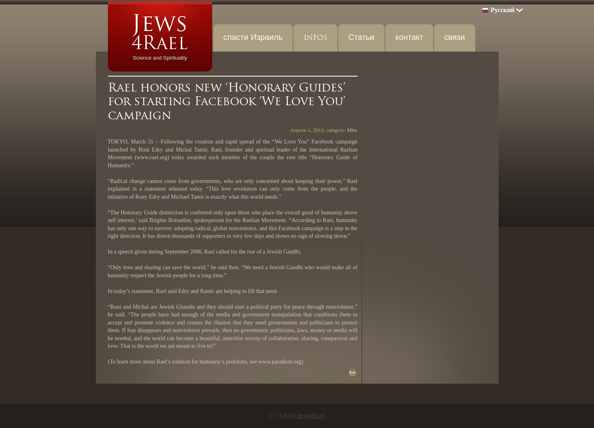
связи (454, 37)
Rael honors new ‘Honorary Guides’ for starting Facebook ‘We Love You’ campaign (227, 101)
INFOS (315, 37)
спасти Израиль (253, 37)
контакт (409, 37)
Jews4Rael (311, 415)
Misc (352, 130)
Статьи (361, 37)
